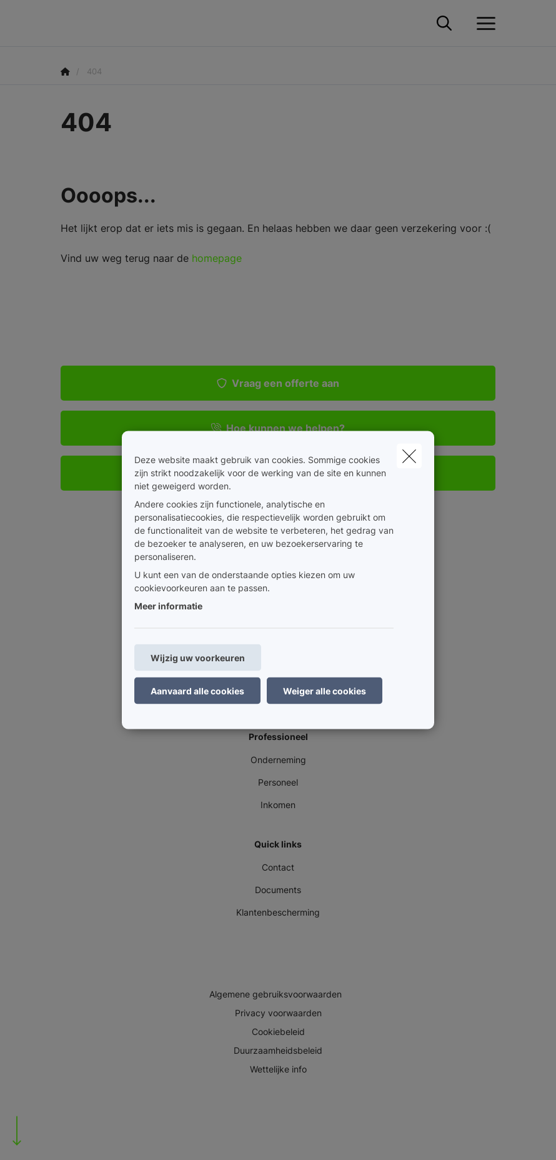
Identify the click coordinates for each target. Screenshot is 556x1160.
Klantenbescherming (278, 912)
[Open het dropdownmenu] (482, 24)
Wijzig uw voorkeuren (198, 657)
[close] (409, 456)
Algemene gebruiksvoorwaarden (275, 994)
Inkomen (278, 804)
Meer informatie (168, 606)
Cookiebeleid (278, 1031)
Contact (278, 867)
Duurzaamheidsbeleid (278, 1050)
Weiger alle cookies (324, 691)
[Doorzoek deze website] (444, 24)
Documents (278, 889)
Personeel (278, 782)
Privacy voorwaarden (278, 1013)
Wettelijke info (278, 1069)
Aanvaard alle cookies (197, 691)
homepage (217, 258)
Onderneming (278, 759)
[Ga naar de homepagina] (68, 23)
